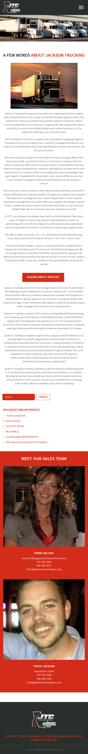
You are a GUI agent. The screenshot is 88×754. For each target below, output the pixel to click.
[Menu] (81, 7)
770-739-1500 (44, 562)
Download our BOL (44, 740)
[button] (43, 277)
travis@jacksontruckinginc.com (44, 682)
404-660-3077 (44, 565)
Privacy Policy (56, 749)
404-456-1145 (44, 679)
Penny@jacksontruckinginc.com (44, 569)
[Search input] (18, 397)
